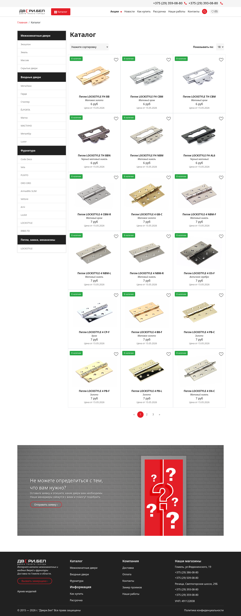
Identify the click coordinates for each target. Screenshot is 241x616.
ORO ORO (26, 183)
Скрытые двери (29, 68)
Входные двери (79, 574)
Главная (22, 22)
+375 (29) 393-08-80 (186, 589)
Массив (25, 60)
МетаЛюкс (26, 85)
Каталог (60, 12)
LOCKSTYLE (26, 222)
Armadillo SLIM (29, 191)
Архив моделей (26, 591)
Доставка (128, 568)
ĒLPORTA (25, 109)
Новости (129, 11)
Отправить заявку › (46, 504)
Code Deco (26, 159)
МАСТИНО (26, 125)
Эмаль (24, 52)
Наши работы (176, 11)
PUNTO (24, 175)
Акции (116, 11)
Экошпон (26, 44)
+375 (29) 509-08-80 (186, 578)
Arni (23, 206)
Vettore (24, 199)
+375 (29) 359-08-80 (186, 595)
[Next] (159, 414)
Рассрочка (159, 11)
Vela (23, 167)
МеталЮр (26, 133)
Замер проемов (132, 587)
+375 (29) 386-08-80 (186, 572)
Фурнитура (76, 581)
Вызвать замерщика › (34, 581)
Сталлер (25, 101)
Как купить (144, 11)
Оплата (126, 574)
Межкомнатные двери (83, 568)
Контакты (193, 11)
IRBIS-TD (25, 230)
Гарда (24, 93)
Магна (24, 117)
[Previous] (134, 414)
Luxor (24, 141)
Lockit (24, 214)
